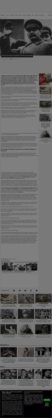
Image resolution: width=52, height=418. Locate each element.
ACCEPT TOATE (47, 399)
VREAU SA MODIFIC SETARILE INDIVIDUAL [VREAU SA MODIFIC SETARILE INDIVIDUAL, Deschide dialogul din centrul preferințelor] (47, 404)
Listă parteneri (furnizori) (28, 404)
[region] (26, 404)
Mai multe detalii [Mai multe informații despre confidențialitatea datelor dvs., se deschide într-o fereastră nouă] (18, 399)
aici (20, 408)
